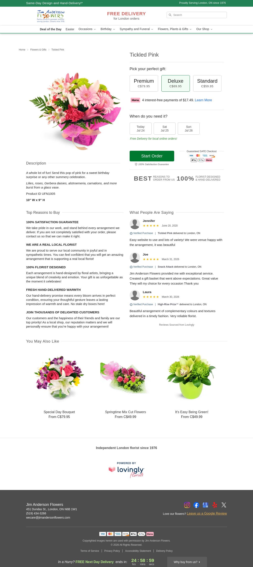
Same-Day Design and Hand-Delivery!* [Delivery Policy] (54, 3)
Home (22, 49)
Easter (70, 29)
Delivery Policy (164, 551)
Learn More (203, 100)
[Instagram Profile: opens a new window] (187, 505)
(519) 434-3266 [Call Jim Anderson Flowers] (36, 513)
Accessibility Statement (138, 551)
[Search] (197, 15)
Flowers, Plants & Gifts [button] (175, 29)
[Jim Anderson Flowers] (56, 16)
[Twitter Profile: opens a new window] (224, 505)
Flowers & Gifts (38, 49)
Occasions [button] (87, 29)
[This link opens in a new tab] (126, 470)
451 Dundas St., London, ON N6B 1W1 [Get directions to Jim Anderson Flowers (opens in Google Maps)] (51, 509)
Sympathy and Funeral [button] (137, 29)
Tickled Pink (165, 233)
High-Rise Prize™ (168, 304)
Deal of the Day (50, 29)
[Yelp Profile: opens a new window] (215, 505)
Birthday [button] (108, 29)
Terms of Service (89, 551)
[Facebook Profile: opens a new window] (196, 505)
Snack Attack (166, 266)
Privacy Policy (112, 551)
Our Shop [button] (204, 29)
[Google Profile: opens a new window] (205, 505)
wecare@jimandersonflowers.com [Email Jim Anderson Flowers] (48, 517)
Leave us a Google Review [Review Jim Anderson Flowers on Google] (207, 513)
